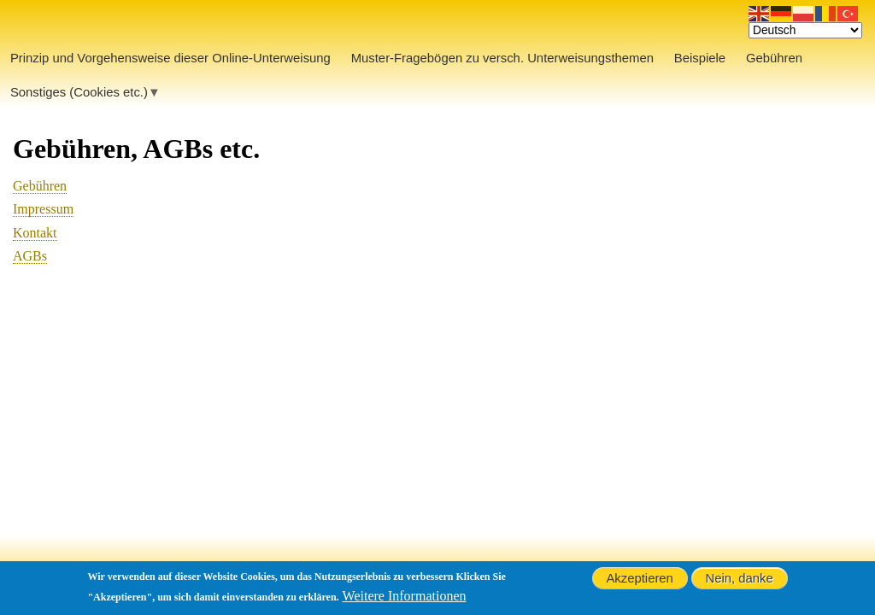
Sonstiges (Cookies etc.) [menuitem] (79, 96)
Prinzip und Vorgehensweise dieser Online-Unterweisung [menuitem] (170, 58)
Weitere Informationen (405, 596)
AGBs (30, 256)
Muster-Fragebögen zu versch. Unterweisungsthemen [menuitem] (502, 58)
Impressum (43, 209)
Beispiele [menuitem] (699, 58)
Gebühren (40, 186)
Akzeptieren (639, 579)
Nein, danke (738, 579)
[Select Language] (805, 30)
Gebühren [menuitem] (774, 58)
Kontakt (35, 233)
